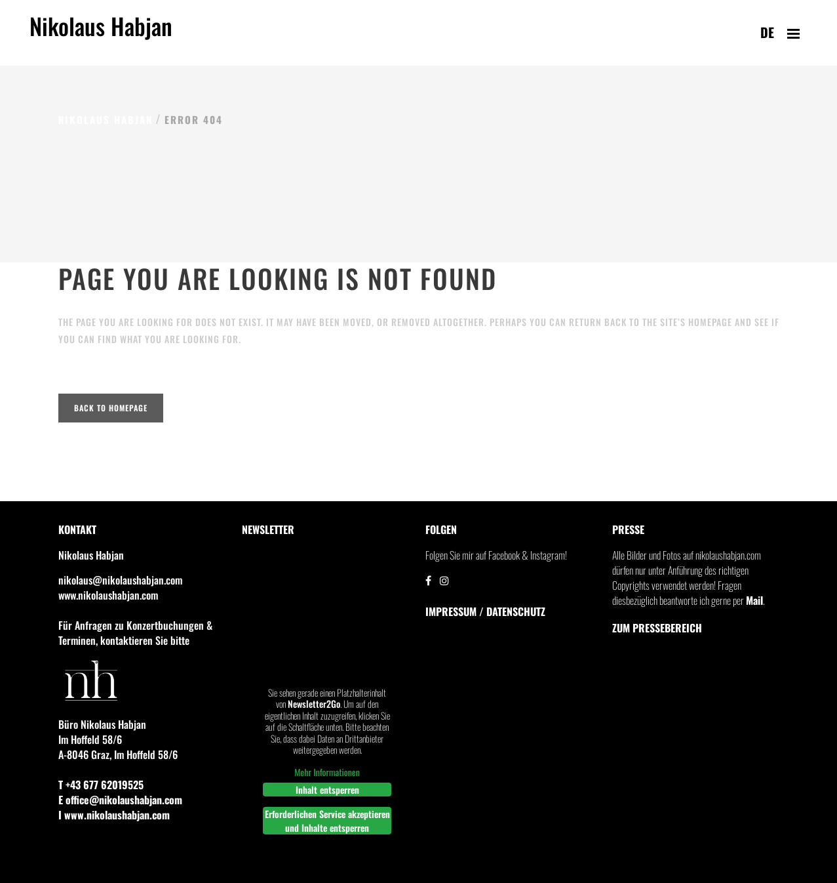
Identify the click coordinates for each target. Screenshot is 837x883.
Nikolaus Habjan (100, 33)
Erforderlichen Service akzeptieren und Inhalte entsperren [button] (326, 820)
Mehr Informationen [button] (327, 772)
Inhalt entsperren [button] (327, 789)
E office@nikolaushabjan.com (120, 800)
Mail (754, 600)
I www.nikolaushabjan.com (114, 815)
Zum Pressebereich (657, 627)
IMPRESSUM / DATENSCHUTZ (485, 611)
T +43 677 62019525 (101, 784)
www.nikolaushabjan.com (108, 595)
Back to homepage (110, 407)
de (767, 32)
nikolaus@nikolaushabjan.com (120, 580)
